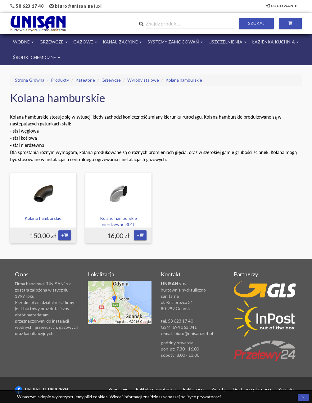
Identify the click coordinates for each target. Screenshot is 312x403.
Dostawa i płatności (252, 389)
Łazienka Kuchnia (275, 41)
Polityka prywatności (156, 389)
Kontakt (286, 389)
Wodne (23, 41)
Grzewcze (53, 41)
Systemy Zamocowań (175, 41)
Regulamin (118, 389)
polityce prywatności (201, 396)
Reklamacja (193, 389)
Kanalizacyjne (122, 41)
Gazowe (85, 41)
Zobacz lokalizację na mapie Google (119, 302)
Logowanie (281, 5)
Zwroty (218, 389)
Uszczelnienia (227, 41)
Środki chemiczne (36, 57)
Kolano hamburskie (43, 218)
